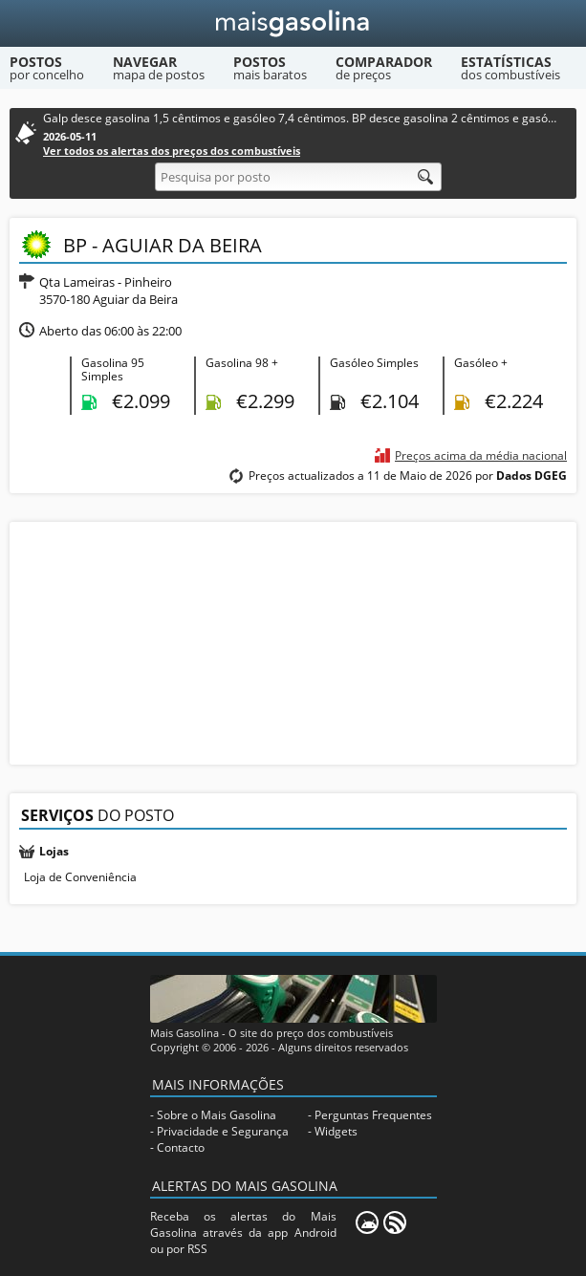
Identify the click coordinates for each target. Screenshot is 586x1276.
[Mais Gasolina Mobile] (367, 1222)
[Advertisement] (293, 641)
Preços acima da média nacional (481, 455)
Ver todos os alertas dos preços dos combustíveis (171, 150)
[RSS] (394, 1222)
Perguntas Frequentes (373, 1115)
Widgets (336, 1131)
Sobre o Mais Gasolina (216, 1115)
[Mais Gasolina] (293, 23)
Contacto (181, 1147)
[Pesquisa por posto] (298, 176)
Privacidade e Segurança (223, 1131)
